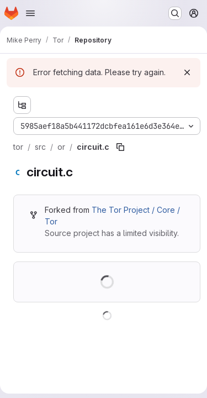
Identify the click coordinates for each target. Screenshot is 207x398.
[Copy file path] (120, 147)
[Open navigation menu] (30, 13)
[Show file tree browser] (22, 105)
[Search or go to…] (175, 13)
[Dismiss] (187, 72)
